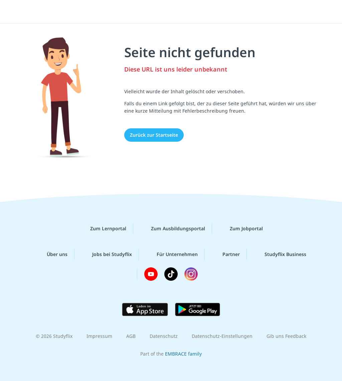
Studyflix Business (280, 254)
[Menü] (318, 11)
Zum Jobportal (241, 228)
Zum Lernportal (102, 228)
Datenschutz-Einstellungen (222, 336)
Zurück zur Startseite (154, 135)
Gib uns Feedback (286, 336)
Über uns (51, 254)
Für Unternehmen (172, 254)
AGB (131, 336)
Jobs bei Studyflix (106, 254)
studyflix (44, 11)
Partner (226, 254)
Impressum (99, 336)
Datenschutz (164, 336)
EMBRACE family (183, 354)
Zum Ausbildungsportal (172, 228)
